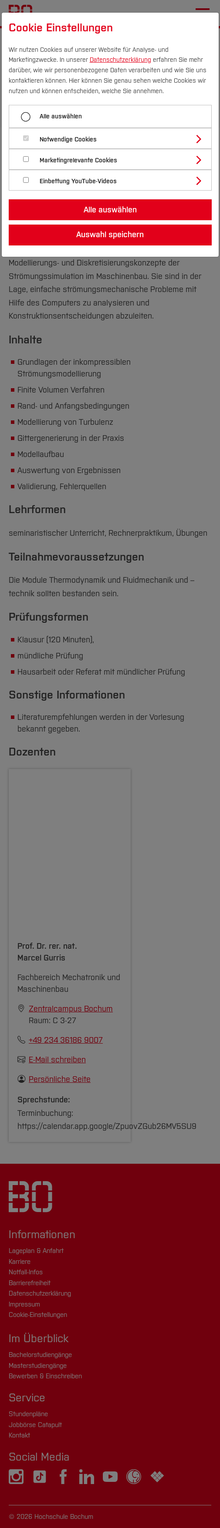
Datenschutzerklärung (120, 60)
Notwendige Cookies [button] (68, 139)
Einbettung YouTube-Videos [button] (78, 181)
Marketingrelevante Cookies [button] (78, 160)
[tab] (114, 138)
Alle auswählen (61, 116)
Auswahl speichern (110, 234)
